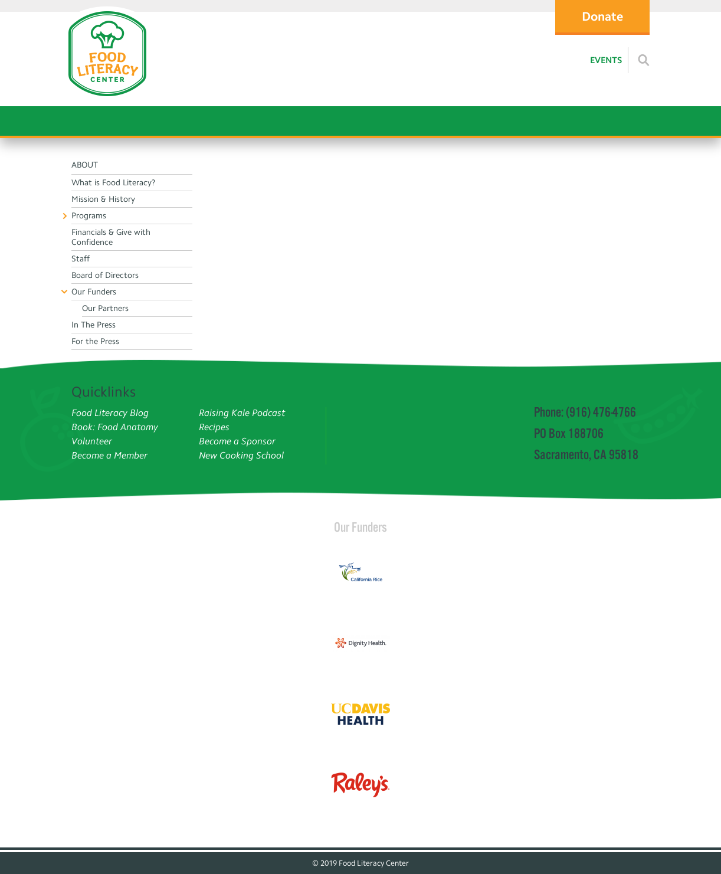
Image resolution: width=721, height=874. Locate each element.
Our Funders (360, 527)
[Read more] (644, 60)
